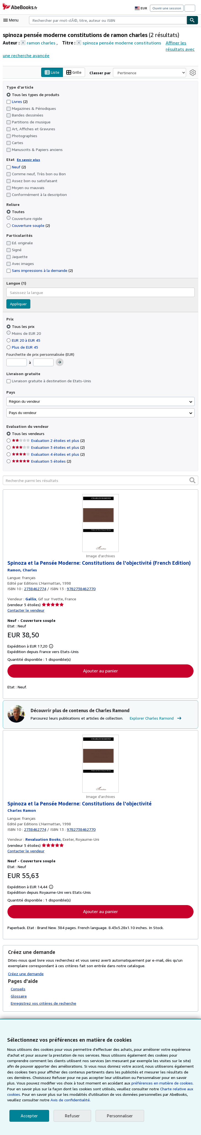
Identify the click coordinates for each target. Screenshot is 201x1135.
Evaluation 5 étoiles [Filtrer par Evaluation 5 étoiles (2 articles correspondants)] (41, 461)
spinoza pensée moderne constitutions (119, 42)
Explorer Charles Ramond (154, 719)
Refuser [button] (71, 1115)
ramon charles (41, 42)
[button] (192, 480)
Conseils (18, 990)
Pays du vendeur (22, 413)
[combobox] (108, 20)
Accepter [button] (29, 1115)
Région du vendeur (24, 401)
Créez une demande (25, 974)
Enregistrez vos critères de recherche (43, 1004)
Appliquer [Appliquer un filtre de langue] (18, 304)
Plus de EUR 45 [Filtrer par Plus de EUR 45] (23, 347)
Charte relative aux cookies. (163, 1089)
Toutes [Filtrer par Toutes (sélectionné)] (15, 212)
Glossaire (19, 997)
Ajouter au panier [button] (100, 671)
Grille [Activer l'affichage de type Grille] (75, 72)
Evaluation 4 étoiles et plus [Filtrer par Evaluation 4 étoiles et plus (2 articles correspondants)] (47, 454)
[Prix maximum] (43, 363)
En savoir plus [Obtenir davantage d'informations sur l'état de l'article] (27, 160)
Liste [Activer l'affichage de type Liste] (54, 72)
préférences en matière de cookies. (148, 1083)
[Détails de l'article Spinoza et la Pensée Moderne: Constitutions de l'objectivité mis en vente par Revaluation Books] (100, 764)
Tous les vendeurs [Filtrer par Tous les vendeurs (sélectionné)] (28, 433)
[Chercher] (192, 20)
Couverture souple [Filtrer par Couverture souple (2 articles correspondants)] (27, 225)
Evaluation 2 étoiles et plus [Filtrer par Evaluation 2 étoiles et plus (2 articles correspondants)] (47, 440)
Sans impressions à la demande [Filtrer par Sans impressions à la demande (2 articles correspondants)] (39, 270)
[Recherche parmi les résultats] (100, 480)
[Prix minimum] (16, 363)
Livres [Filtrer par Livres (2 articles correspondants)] (17, 101)
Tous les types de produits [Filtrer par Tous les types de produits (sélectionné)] (32, 94)
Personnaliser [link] (118, 1115)
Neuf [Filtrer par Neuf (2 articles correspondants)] (16, 167)
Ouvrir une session (167, 8)
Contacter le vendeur (25, 610)
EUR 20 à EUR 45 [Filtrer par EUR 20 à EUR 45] (25, 340)
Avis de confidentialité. (53, 1100)
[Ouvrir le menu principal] (12, 20)
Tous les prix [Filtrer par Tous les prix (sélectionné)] (20, 326)
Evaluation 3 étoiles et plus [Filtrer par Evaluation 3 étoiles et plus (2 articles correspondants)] (47, 447)
